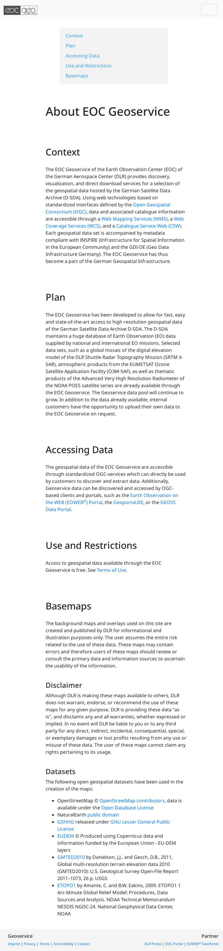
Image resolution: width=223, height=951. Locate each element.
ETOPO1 (66, 885)
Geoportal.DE (128, 502)
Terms (44, 943)
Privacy (30, 943)
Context (74, 35)
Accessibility (64, 943)
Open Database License (127, 807)
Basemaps (77, 75)
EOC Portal (174, 943)
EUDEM (65, 836)
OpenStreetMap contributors (132, 800)
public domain (103, 814)
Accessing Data (82, 55)
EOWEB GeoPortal (203, 943)
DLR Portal (153, 943)
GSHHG (65, 822)
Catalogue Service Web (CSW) (148, 226)
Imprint (14, 943)
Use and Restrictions (89, 65)
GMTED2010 (71, 857)
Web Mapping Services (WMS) (134, 219)
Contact (83, 943)
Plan (70, 45)
